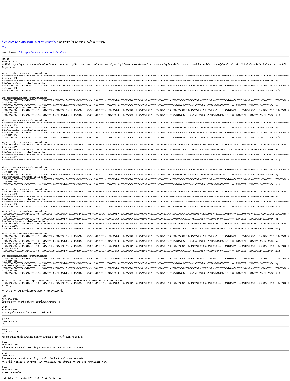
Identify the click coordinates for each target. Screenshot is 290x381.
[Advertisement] (145, 20)
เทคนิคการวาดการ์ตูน (45, 42)
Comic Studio (27, 42)
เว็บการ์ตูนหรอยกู (10, 42)
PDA (4, 47)
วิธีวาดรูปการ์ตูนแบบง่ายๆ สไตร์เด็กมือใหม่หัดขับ (42, 52)
